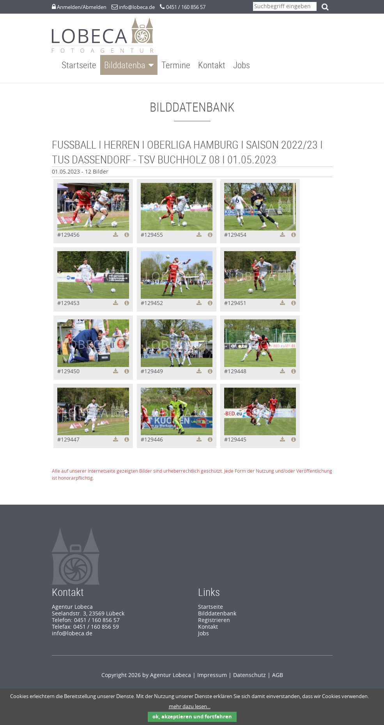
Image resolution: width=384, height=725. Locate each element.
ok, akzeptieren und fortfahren (192, 717)
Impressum (212, 668)
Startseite (79, 65)
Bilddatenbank (129, 65)
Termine (175, 65)
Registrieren (214, 613)
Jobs (241, 65)
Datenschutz (249, 668)
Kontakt (211, 65)
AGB (277, 668)
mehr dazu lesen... (190, 706)
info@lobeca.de (137, 7)
